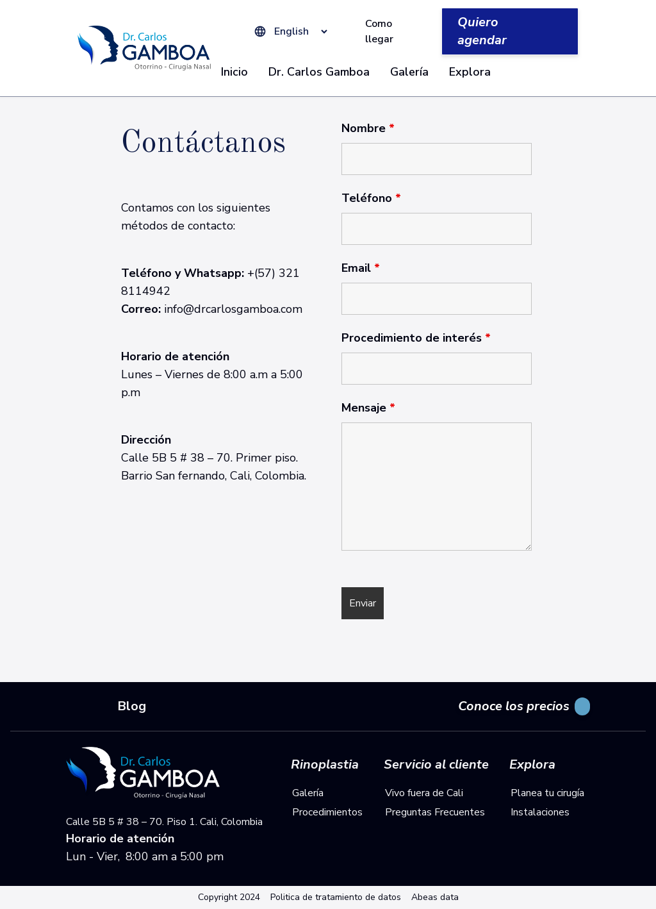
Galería (409, 71)
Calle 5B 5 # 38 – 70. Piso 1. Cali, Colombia (164, 822)
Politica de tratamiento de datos (335, 897)
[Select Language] (297, 31)
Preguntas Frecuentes (435, 812)
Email (360, 268)
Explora (470, 71)
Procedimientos (327, 812)
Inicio (234, 71)
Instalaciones (540, 812)
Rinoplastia (325, 764)
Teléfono (371, 198)
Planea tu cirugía (547, 793)
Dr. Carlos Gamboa (319, 71)
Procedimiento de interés (416, 338)
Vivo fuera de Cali (424, 793)
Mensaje (368, 407)
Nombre (368, 128)
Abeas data (435, 897)
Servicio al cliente (436, 764)
